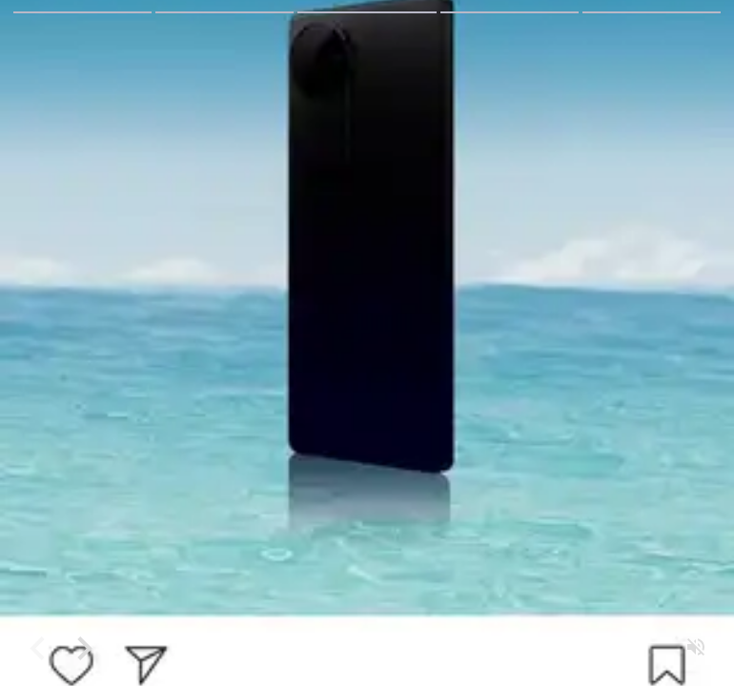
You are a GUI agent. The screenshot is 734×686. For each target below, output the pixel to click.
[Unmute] (696, 648)
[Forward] (84, 648)
